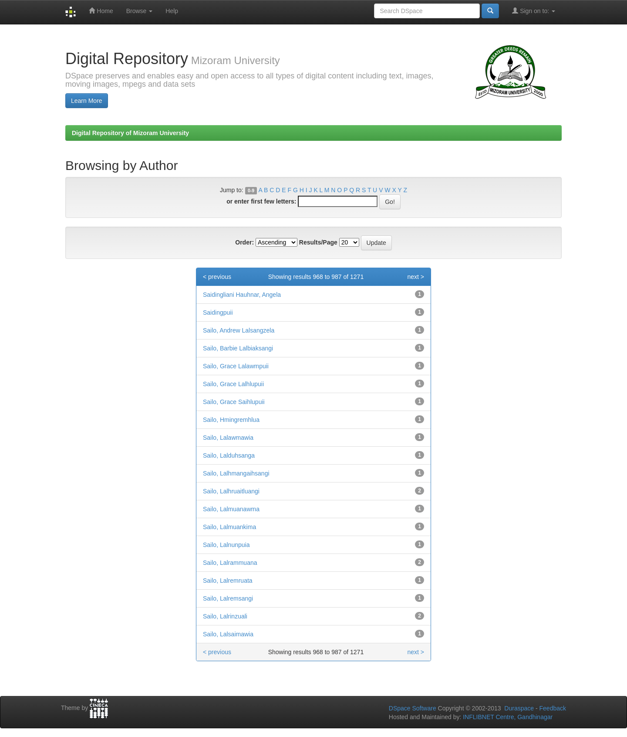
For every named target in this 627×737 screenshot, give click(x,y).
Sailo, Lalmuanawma (231, 509)
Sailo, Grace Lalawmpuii (236, 366)
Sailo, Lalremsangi (228, 598)
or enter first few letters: (261, 201)
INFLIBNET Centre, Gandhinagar (507, 716)
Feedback (552, 708)
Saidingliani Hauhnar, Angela (242, 294)
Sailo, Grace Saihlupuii (234, 401)
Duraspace (519, 708)
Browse (139, 10)
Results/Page (318, 242)
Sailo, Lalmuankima (229, 526)
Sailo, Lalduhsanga (229, 455)
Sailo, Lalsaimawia (228, 634)
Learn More (86, 100)
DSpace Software (412, 708)
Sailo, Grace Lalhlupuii (233, 383)
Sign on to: (533, 10)
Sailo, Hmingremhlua (231, 419)
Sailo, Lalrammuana (230, 562)
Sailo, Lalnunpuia (226, 544)
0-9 (251, 190)
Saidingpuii (218, 312)
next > (415, 276)
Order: (244, 242)
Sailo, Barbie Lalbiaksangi (238, 348)
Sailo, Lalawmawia (228, 437)
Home (101, 10)
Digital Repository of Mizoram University (130, 132)
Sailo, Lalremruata (228, 580)
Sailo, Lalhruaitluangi (231, 491)
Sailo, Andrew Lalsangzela (238, 330)
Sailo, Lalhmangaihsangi (236, 473)
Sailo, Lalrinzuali (225, 616)
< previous (217, 276)
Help (171, 10)
